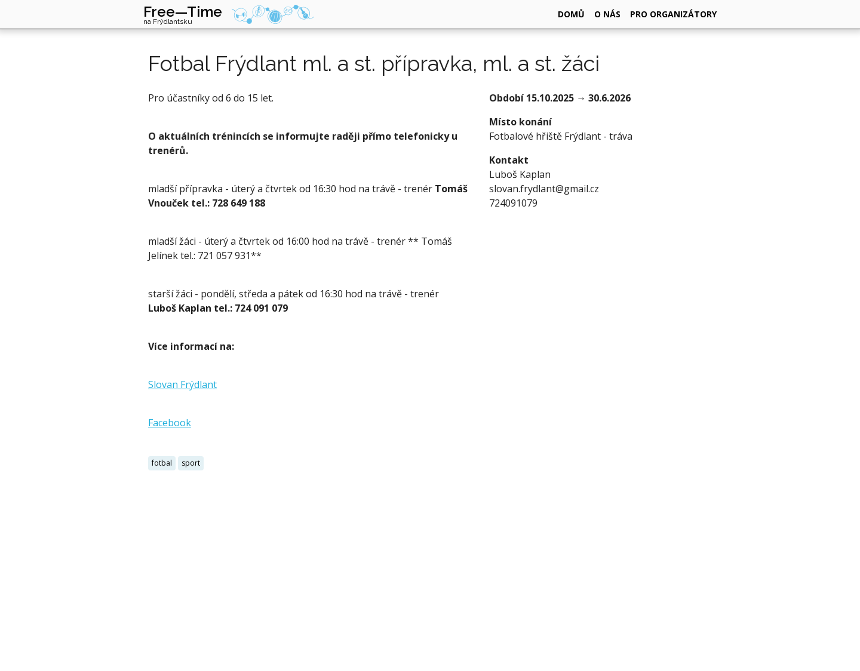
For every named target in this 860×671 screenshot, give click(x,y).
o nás (607, 14)
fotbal (162, 463)
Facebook (169, 422)
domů (571, 14)
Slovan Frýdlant (182, 384)
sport (191, 463)
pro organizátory (673, 14)
